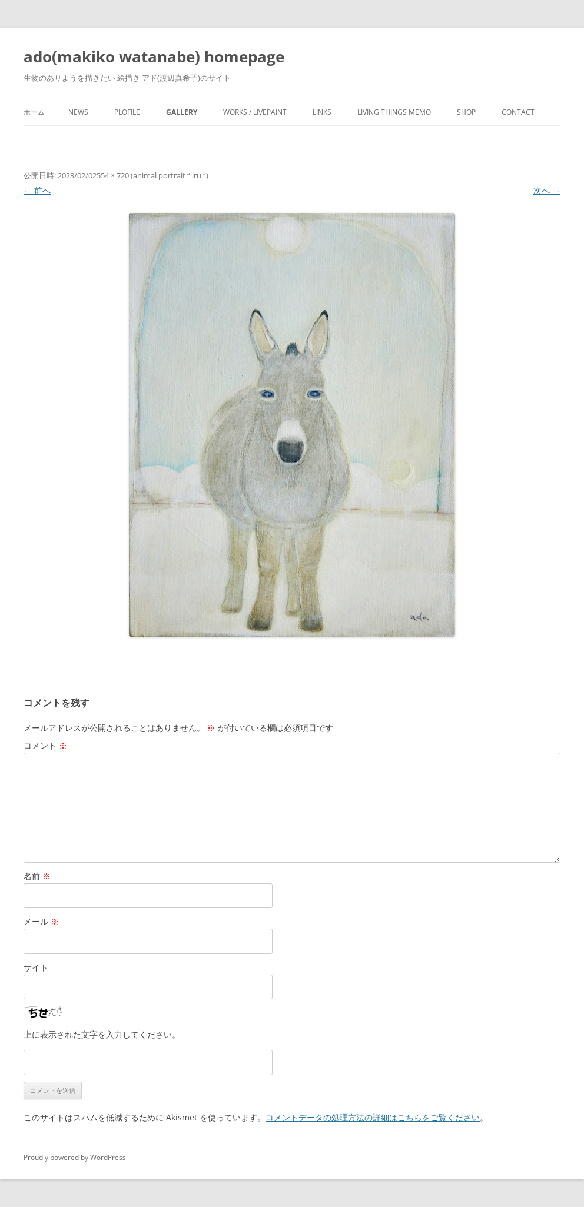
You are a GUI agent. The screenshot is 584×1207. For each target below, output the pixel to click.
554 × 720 (113, 175)
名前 (37, 876)
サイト (36, 967)
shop (466, 112)
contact (518, 112)
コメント (45, 745)
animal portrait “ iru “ (169, 175)
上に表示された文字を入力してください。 (102, 1034)
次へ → (546, 190)
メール (41, 921)
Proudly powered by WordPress (75, 1157)
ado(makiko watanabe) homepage (154, 56)
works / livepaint (255, 112)
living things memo (394, 112)
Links (322, 112)
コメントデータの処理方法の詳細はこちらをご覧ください (373, 1117)
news (78, 112)
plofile (127, 112)
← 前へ (37, 190)
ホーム (34, 112)
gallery (181, 112)
